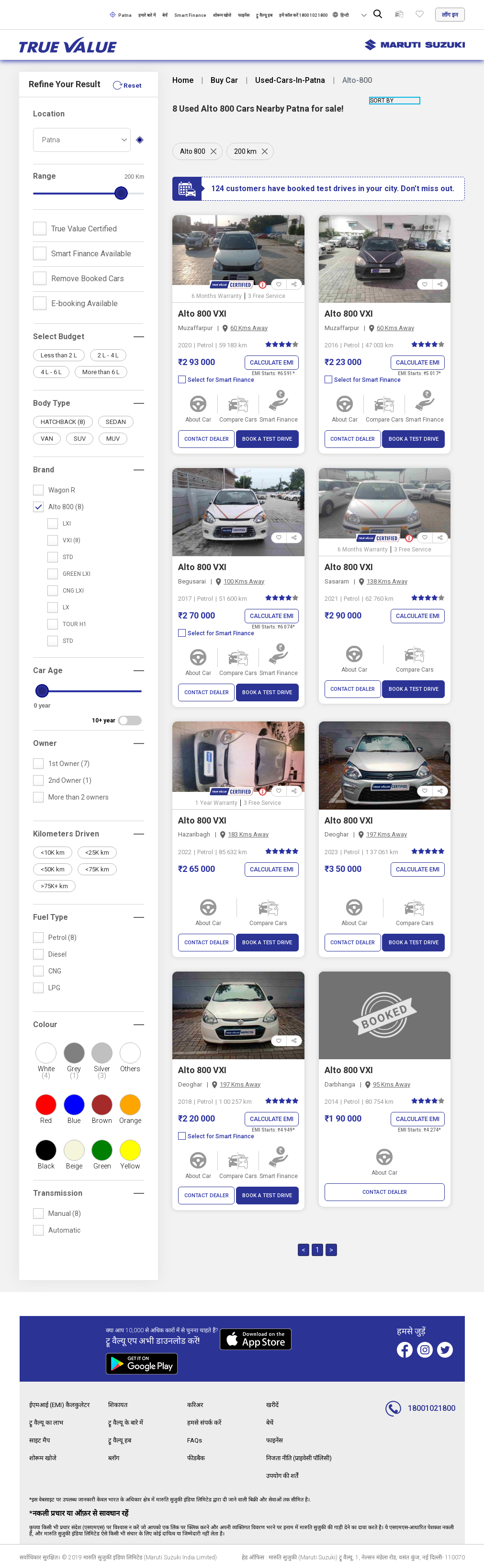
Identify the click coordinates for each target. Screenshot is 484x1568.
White (46, 1072)
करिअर (196, 1404)
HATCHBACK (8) (63, 421)
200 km (246, 151)
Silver (102, 1072)
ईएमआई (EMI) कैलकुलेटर (61, 1404)
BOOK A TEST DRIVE (267, 439)
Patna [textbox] (51, 140)
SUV (80, 438)
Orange (130, 1120)
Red (46, 1120)
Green (102, 1166)
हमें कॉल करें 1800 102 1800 (303, 15)
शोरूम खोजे (222, 15)
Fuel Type (50, 917)
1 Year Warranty (216, 803)
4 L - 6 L (51, 372)
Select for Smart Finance (216, 380)
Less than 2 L (59, 355)
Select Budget (58, 336)
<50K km (53, 869)
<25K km (97, 852)
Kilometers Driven (66, 833)
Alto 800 (192, 151)
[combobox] (82, 140)
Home (182, 80)
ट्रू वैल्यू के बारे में (127, 1422)
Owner (45, 743)
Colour (45, 1024)
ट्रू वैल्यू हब (264, 15)
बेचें (165, 15)
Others (130, 1068)
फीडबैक (197, 1456)
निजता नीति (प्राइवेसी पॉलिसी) (303, 1456)
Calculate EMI (270, 362)
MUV (113, 438)
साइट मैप (40, 1439)
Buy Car (224, 80)
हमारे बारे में (147, 15)
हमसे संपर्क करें (205, 1422)
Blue (74, 1120)
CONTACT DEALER (206, 439)
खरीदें (273, 1404)
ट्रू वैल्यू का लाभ (47, 1422)
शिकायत (119, 1404)
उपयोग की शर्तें (284, 1473)
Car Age (48, 670)
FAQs (195, 1439)
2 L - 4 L (108, 355)
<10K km (53, 852)
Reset (132, 85)
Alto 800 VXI (202, 314)
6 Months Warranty (216, 296)
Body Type (51, 403)
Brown (102, 1120)
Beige (74, 1166)
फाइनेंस (243, 15)
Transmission (57, 1193)
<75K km (97, 869)
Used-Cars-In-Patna (290, 80)
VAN (47, 438)
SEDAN (116, 421)
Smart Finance (190, 15)
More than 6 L (101, 372)
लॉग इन (450, 14)
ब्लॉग (114, 1456)
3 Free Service (266, 296)
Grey (74, 1072)
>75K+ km (54, 886)
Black (46, 1166)
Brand (43, 469)
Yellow (130, 1166)
